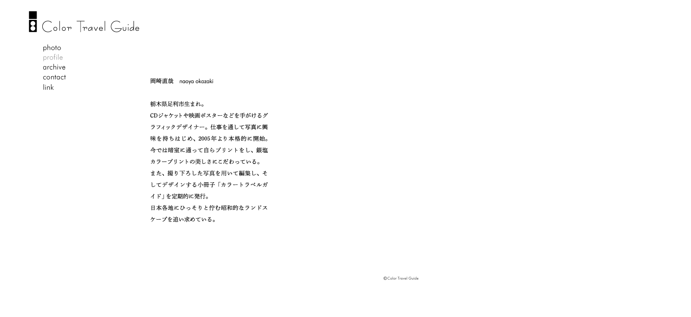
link (54, 87)
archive (54, 68)
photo (54, 48)
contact (54, 77)
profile (54, 58)
